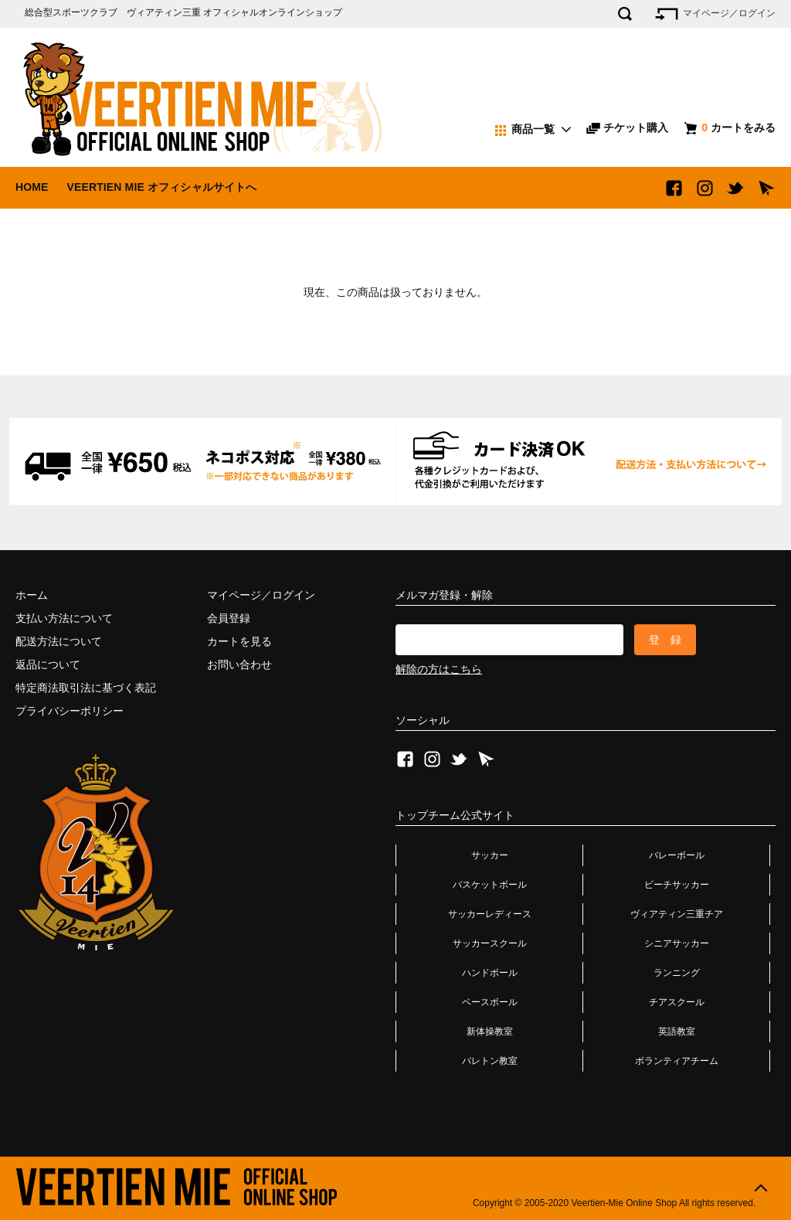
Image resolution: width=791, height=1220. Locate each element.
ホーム (31, 595)
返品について (47, 664)
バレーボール (676, 855)
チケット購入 (627, 127)
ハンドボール (490, 972)
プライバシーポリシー (69, 711)
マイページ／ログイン (714, 14)
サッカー (489, 855)
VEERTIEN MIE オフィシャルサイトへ (161, 187)
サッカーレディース (489, 914)
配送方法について (58, 641)
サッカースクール (490, 943)
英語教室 (676, 1031)
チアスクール (676, 1002)
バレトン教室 (490, 1060)
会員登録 (228, 618)
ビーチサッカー (676, 884)
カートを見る (239, 641)
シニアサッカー (676, 943)
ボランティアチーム (676, 1060)
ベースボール (490, 1002)
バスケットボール (490, 884)
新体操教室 (490, 1031)
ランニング (677, 972)
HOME (32, 187)
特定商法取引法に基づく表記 (85, 687)
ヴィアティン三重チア (676, 914)
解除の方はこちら (439, 669)
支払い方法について (64, 618)
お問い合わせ (239, 664)
